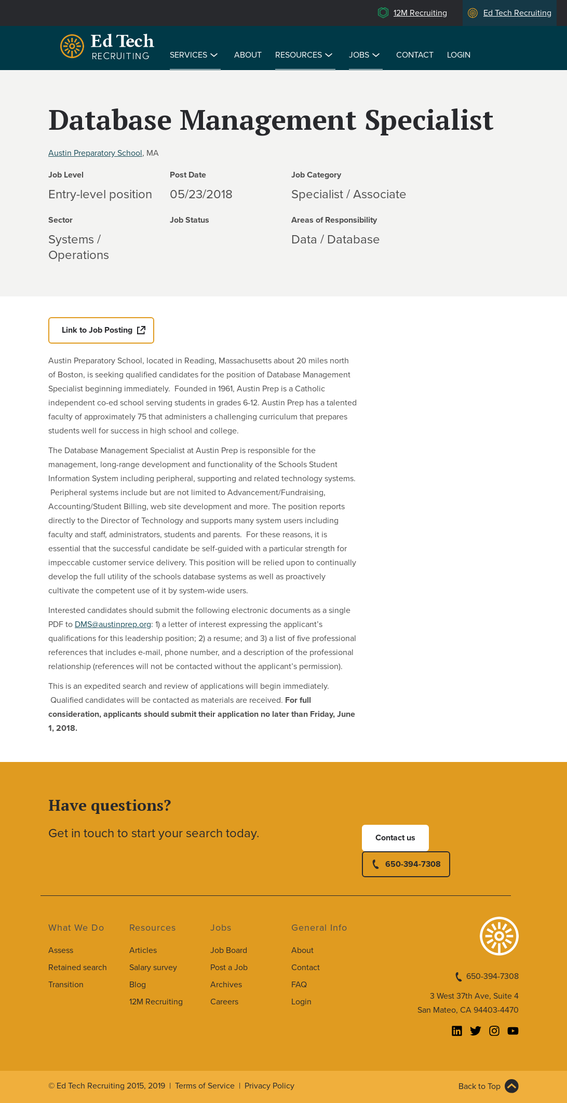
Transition (66, 984)
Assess (60, 950)
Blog (137, 984)
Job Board (228, 950)
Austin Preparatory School (95, 153)
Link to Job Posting (97, 330)
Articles (143, 950)
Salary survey (153, 967)
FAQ (299, 984)
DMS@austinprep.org (113, 624)
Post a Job (229, 967)
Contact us (395, 838)
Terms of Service (205, 1086)
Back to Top (479, 1086)
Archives (226, 984)
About (248, 55)
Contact (415, 55)
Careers (224, 1002)
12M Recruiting (420, 13)
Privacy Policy (269, 1086)
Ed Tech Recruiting (517, 13)
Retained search (77, 967)
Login (458, 55)
